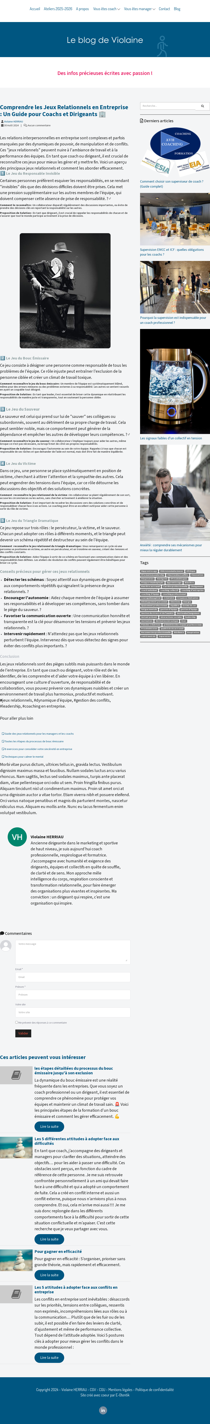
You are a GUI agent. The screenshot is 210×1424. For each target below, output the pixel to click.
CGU (102, 1389)
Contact (164, 8)
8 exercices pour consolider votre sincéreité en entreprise (37, 749)
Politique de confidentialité (154, 1389)
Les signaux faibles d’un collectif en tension (175, 384)
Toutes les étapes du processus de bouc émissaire (33, 741)
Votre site (20, 1004)
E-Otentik (123, 1394)
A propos (82, 8)
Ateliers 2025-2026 (58, 8)
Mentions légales (120, 1389)
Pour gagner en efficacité (58, 1251)
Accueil (35, 8)
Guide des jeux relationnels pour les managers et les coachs (38, 734)
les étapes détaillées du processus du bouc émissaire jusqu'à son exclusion (73, 1071)
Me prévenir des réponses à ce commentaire (41, 1023)
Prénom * (20, 987)
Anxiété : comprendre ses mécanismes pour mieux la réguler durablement (175, 498)
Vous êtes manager (140, 8)
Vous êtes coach (106, 8)
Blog (177, 8)
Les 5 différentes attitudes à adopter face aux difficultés (76, 1141)
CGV (93, 1389)
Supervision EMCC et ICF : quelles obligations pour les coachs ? (175, 225)
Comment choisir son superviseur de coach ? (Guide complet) (175, 158)
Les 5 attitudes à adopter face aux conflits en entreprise (75, 1290)
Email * (19, 969)
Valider (23, 1033)
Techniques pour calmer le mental (22, 757)
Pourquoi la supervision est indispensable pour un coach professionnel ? (175, 293)
